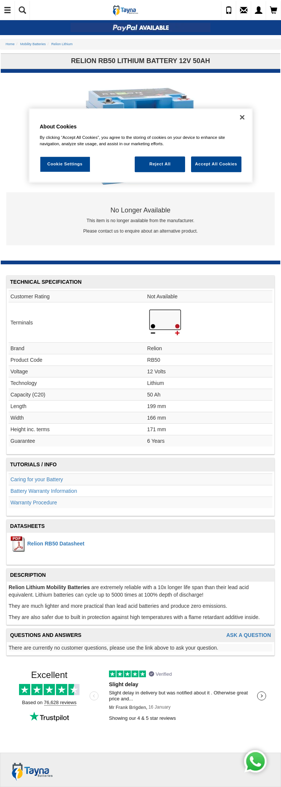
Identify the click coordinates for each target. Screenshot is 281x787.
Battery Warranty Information (43, 491)
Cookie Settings (65, 164)
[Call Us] (228, 10)
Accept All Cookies (216, 164)
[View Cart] (273, 10)
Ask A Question (248, 635)
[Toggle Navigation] (7, 10)
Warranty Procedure (33, 503)
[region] (141, 145)
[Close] (242, 117)
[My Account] (258, 10)
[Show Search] (22, 10)
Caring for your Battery (36, 479)
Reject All (160, 164)
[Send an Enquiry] (243, 10)
